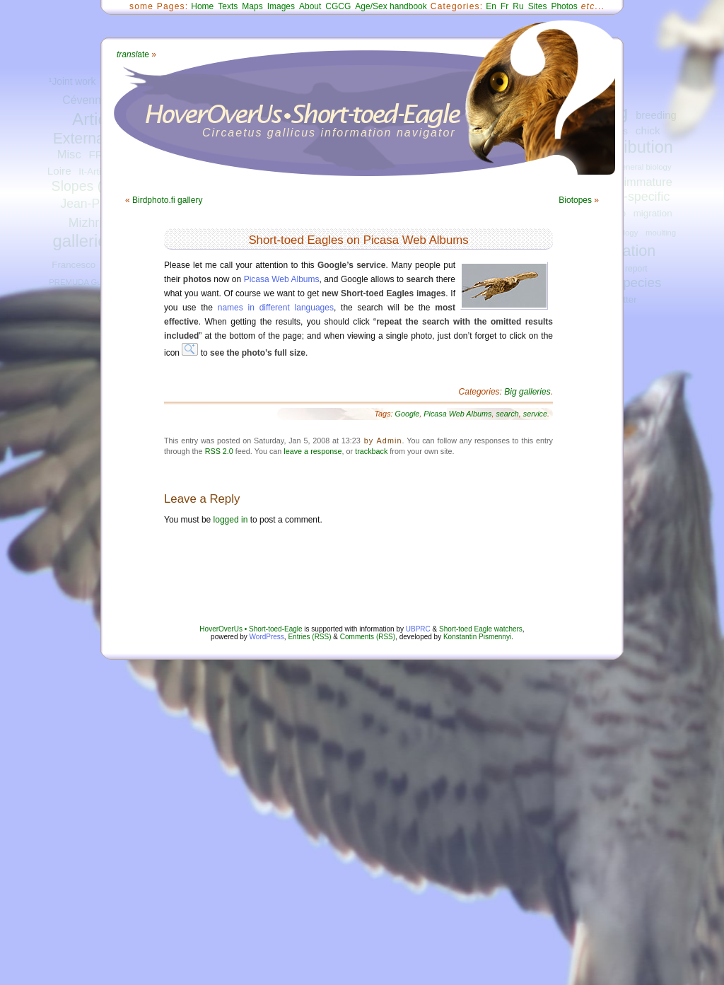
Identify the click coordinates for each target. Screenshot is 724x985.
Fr (504, 6)
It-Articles (97, 171)
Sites (537, 6)
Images (281, 6)
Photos (564, 6)
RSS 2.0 (219, 451)
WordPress (267, 637)
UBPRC (418, 629)
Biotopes (575, 200)
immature (648, 181)
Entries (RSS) (309, 637)
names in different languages (276, 308)
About (310, 6)
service (535, 413)
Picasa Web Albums (282, 279)
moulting (661, 232)
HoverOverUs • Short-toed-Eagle (250, 629)
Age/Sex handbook (390, 6)
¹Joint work (72, 81)
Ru (518, 6)
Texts (228, 6)
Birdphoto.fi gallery (167, 200)
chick (648, 130)
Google (407, 413)
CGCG (338, 6)
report (636, 269)
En (491, 6)
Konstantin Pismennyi (477, 637)
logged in (231, 520)
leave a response (312, 451)
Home (202, 6)
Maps (252, 6)
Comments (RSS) (367, 637)
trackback (371, 451)
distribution (632, 147)
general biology (644, 167)
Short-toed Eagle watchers (480, 629)
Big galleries (527, 392)
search (507, 413)
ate (133, 54)
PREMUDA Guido (80, 282)
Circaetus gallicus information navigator (329, 133)
